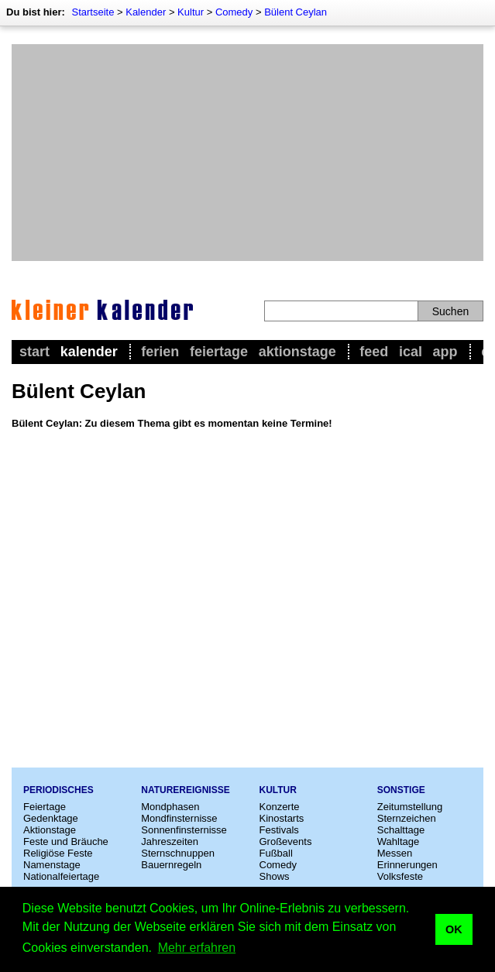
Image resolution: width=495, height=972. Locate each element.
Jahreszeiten (169, 841)
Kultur (190, 12)
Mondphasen (170, 806)
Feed (373, 351)
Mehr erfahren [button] (197, 947)
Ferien (160, 351)
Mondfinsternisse (179, 818)
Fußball (276, 853)
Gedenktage (50, 818)
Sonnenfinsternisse (184, 830)
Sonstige (401, 790)
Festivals (279, 830)
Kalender (145, 12)
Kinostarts (282, 818)
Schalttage (401, 830)
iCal (410, 351)
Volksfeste (400, 876)
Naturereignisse (185, 790)
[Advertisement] (247, 152)
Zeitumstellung (410, 806)
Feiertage (219, 351)
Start (34, 351)
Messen (395, 853)
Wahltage (398, 841)
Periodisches (58, 790)
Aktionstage (297, 351)
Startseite (92, 12)
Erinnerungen (407, 865)
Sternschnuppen (178, 853)
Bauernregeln (171, 865)
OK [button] (453, 929)
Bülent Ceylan (295, 12)
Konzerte (280, 806)
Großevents (286, 841)
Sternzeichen (406, 818)
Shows (275, 876)
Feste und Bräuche (65, 841)
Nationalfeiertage (61, 876)
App (445, 351)
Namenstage (52, 865)
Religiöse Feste (58, 853)
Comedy (234, 12)
